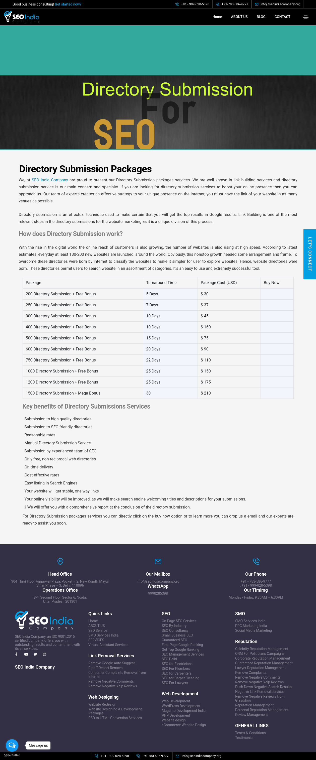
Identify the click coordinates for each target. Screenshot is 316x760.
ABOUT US (239, 17)
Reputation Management (254, 680)
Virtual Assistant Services (108, 619)
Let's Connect (309, 254)
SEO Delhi (169, 634)
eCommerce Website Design (184, 700)
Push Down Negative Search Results (263, 662)
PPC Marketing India (251, 600)
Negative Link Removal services (260, 666)
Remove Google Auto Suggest (111, 638)
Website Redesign (102, 679)
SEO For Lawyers (175, 658)
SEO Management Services (183, 629)
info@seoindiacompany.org (158, 556)
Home (217, 17)
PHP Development (176, 690)
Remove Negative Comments (111, 656)
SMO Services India (103, 610)
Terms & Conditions (250, 708)
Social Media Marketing (253, 605)
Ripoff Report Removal (105, 643)
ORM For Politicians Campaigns (260, 628)
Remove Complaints (251, 647)
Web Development (176, 676)
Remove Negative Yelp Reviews (112, 661)
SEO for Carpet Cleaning (181, 653)
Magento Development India (184, 685)
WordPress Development (181, 681)
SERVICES (96, 615)
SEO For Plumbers (176, 643)
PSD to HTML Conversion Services (115, 693)
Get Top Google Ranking (180, 624)
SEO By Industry (174, 600)
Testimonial (244, 712)
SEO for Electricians (177, 639)
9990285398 (158, 568)
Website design (174, 695)
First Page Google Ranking (182, 619)
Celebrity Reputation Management (261, 623)
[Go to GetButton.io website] (12, 754)
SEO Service (97, 605)
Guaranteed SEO (174, 615)
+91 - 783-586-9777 (256, 556)
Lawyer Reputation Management (260, 643)
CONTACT (282, 17)
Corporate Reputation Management (262, 633)
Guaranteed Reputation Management (264, 638)
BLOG (261, 17)
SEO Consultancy (175, 605)
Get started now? (68, 4)
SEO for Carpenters (177, 648)
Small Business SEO (177, 610)
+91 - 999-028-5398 (256, 560)
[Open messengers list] (12, 745)
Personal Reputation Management (261, 685)
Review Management (251, 689)
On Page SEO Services (179, 596)
